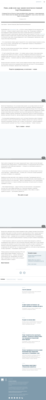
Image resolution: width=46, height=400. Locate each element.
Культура (23, 347)
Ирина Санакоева (5, 262)
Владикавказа (13, 29)
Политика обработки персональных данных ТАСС (17, 392)
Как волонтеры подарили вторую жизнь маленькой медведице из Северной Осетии (31, 292)
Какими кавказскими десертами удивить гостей (34, 256)
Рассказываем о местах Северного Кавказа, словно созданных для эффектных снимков (31, 309)
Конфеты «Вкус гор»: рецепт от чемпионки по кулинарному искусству (36, 260)
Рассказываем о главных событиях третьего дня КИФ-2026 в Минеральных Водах (31, 342)
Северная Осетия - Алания (11, 279)
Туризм (23, 302)
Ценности (38, 1)
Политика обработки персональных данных (15, 391)
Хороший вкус (20, 279)
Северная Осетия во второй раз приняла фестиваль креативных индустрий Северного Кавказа (31, 369)
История (23, 317)
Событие (23, 332)
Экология (23, 287)
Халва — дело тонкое (32, 264)
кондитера (42, 34)
